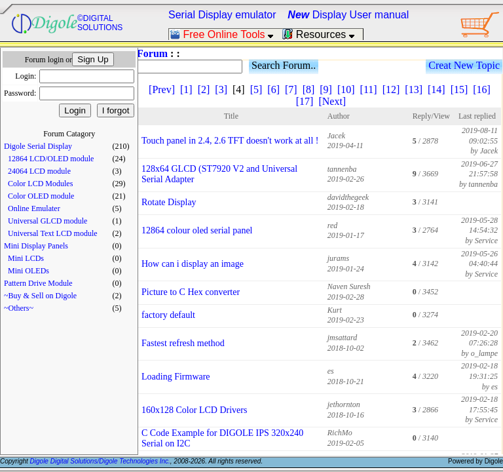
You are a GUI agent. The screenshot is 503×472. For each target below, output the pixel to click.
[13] (413, 89)
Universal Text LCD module (53, 233)
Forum (152, 53)
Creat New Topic (464, 65)
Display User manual (348, 14)
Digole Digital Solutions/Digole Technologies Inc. (100, 461)
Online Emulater (34, 208)
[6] (273, 89)
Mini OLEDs (28, 270)
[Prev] (162, 89)
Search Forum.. (283, 65)
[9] (326, 89)
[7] (291, 89)
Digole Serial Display (38, 146)
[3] (221, 89)
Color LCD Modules (40, 183)
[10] (346, 89)
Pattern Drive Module (38, 283)
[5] (256, 89)
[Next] (332, 101)
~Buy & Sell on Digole (40, 295)
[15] (459, 89)
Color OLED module (41, 196)
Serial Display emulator (222, 14)
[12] (391, 89)
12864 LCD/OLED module (51, 158)
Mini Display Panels (36, 245)
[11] (368, 89)
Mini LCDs (26, 258)
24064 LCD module (39, 171)
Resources (322, 34)
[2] (204, 89)
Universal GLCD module (47, 221)
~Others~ (18, 308)
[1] (186, 89)
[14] (436, 89)
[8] (309, 89)
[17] (305, 101)
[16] (482, 89)
